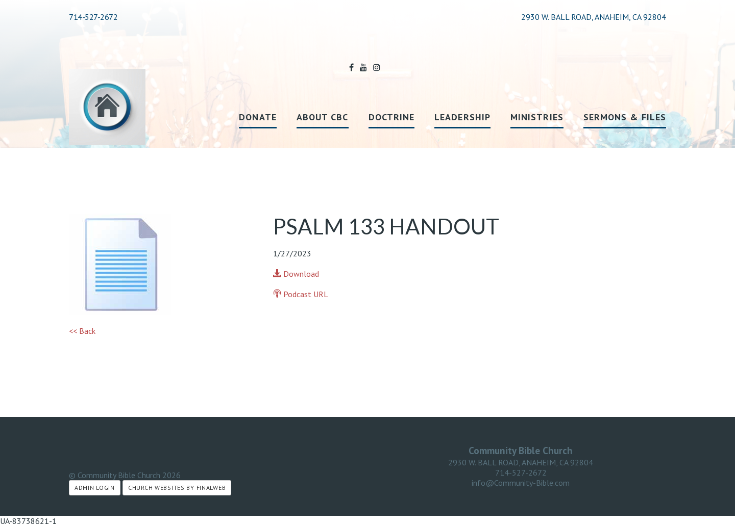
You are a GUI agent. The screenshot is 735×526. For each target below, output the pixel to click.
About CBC (323, 117)
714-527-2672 (93, 17)
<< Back (82, 331)
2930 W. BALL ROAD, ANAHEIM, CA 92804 (520, 462)
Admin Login (95, 487)
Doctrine (392, 117)
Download (296, 274)
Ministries (537, 117)
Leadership (462, 117)
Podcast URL (300, 294)
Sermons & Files (624, 117)
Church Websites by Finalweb (177, 487)
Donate (257, 117)
